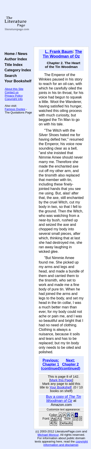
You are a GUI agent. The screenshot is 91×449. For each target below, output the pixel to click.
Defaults (66, 423)
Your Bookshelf (16, 81)
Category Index (16, 70)
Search (9, 76)
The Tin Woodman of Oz (62, 54)
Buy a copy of (63, 399)
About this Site (14, 89)
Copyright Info (14, 99)
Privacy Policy (14, 95)
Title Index (12, 65)
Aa (53, 418)
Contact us (11, 92)
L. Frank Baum (59, 51)
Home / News (14, 54)
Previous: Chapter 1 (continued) (51, 364)
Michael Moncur (48, 434)
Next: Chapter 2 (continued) (70, 364)
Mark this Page (61, 380)
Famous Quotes (15, 109)
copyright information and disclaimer (65, 443)
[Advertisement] (61, 23)
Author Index (14, 59)
